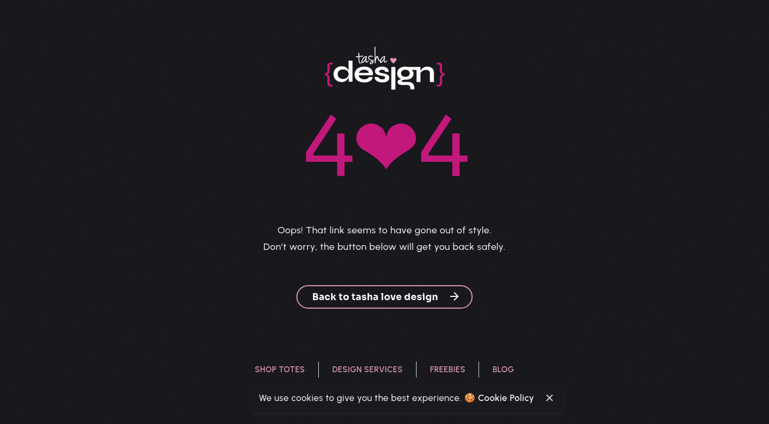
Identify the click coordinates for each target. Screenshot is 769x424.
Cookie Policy (506, 397)
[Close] (549, 398)
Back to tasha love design (386, 296)
